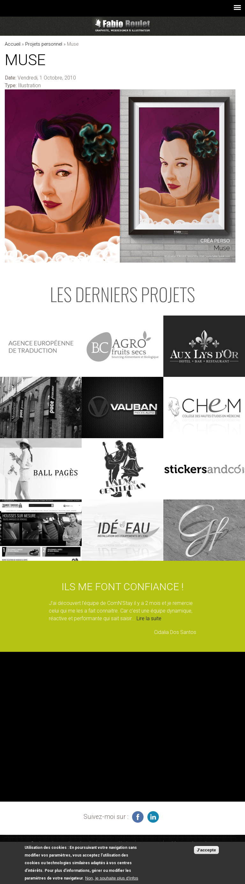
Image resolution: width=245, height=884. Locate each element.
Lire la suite (149, 618)
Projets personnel (43, 44)
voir (41, 346)
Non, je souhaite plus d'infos (111, 878)
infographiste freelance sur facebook (138, 817)
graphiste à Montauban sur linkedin (153, 817)
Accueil (12, 44)
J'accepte (206, 850)
